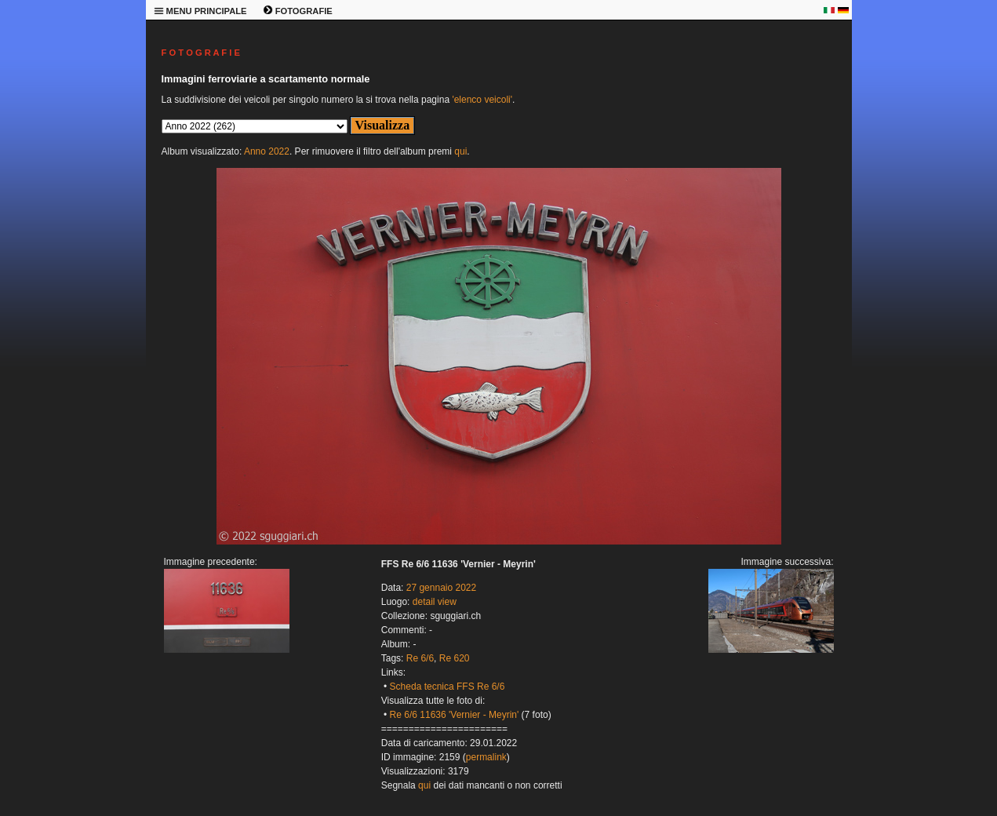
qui (460, 151)
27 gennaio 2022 (441, 587)
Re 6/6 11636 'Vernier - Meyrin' (454, 714)
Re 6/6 (420, 658)
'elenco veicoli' (482, 99)
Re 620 (454, 658)
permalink (486, 757)
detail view (435, 601)
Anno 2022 (266, 151)
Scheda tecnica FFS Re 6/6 (447, 686)
